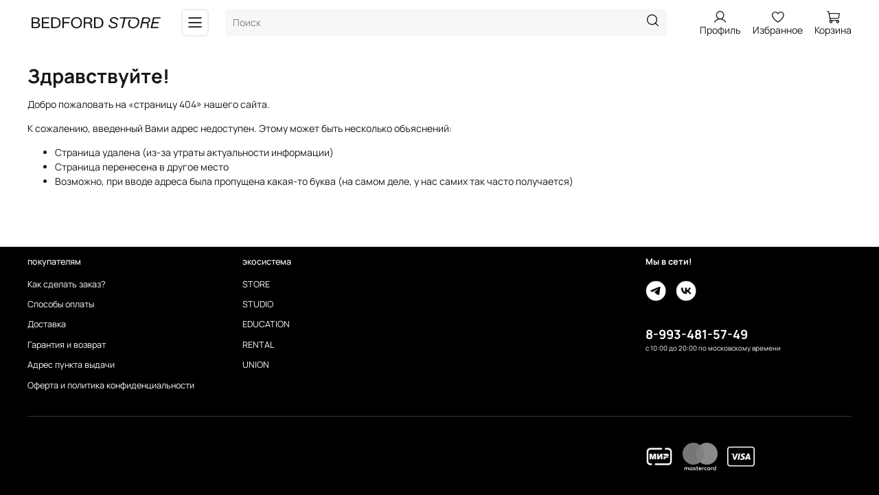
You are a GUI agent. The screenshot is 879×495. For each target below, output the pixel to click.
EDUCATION (266, 324)
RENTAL (258, 345)
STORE (256, 284)
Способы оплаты (60, 304)
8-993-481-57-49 (697, 334)
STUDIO (257, 304)
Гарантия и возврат (66, 345)
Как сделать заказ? (66, 284)
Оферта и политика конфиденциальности (110, 385)
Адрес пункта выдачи (71, 365)
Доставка (46, 324)
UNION (255, 365)
